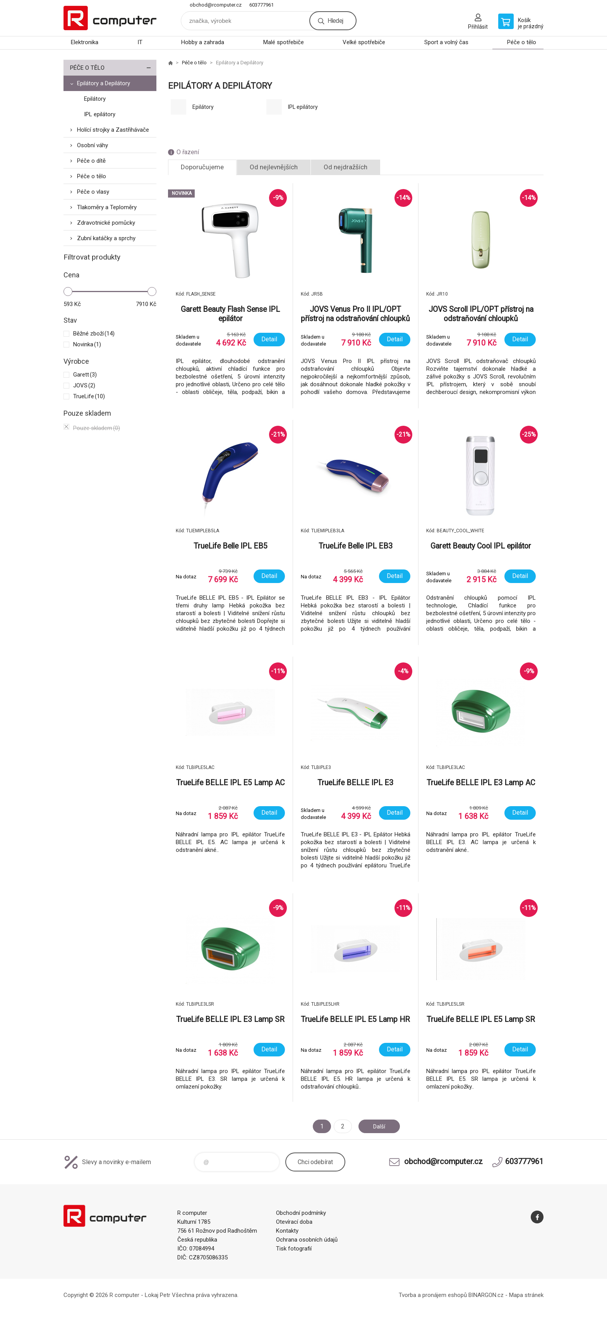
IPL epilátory (99, 114)
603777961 (261, 5)
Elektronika (84, 42)
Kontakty (287, 1230)
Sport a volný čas (446, 42)
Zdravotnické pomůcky (106, 222)
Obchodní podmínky (301, 1212)
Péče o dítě (91, 160)
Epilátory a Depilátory (103, 83)
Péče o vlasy (93, 191)
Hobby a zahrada (202, 42)
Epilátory (95, 98)
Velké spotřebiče (364, 42)
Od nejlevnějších (274, 167)
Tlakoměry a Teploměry (107, 207)
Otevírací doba (294, 1221)
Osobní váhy (92, 145)
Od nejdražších (345, 167)
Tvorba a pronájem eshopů (433, 1295)
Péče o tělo (521, 42)
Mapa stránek (526, 1295)
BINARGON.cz (486, 1295)
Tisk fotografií (294, 1248)
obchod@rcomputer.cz (216, 5)
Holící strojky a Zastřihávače (113, 129)
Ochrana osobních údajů (307, 1239)
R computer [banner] (109, 18)
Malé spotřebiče (283, 42)
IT (139, 42)
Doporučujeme (202, 167)
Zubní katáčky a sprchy (106, 238)
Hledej (335, 20)
